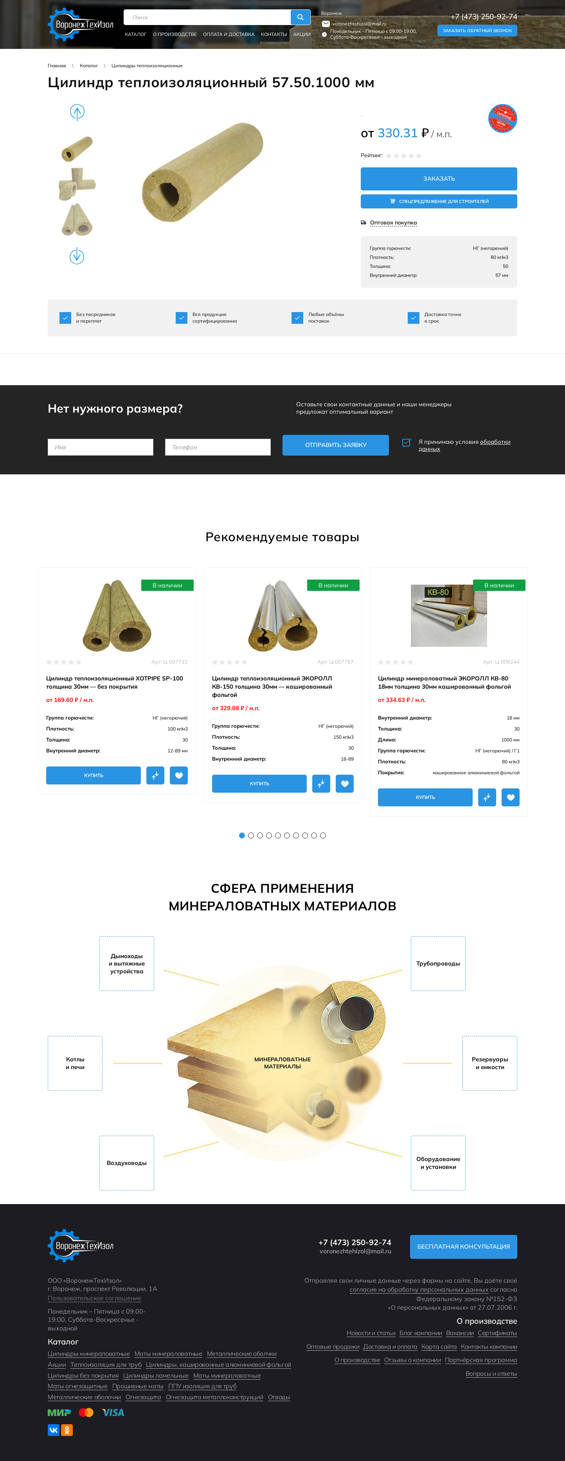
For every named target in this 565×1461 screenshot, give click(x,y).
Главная (57, 65)
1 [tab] (242, 835)
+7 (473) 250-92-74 (484, 17)
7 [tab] (296, 835)
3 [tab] (260, 835)
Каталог (136, 34)
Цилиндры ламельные (155, 1375)
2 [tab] (251, 835)
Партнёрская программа (481, 1360)
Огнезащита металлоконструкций (214, 1397)
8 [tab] (305, 835)
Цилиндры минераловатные (89, 1353)
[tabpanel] (117, 681)
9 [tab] (314, 835)
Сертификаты (497, 1333)
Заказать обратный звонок (477, 30)
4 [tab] (269, 835)
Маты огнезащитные (78, 1386)
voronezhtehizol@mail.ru (360, 24)
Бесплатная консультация (463, 1246)
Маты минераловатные (168, 1353)
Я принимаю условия (465, 445)
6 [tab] (287, 835)
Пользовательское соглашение (94, 1298)
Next (77, 255)
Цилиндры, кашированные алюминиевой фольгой (218, 1364)
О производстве (175, 34)
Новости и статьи (371, 1333)
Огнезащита (143, 1397)
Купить (93, 775)
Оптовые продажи (333, 1346)
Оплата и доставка (229, 34)
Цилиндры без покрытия (83, 1375)
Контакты (274, 34)
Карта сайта (439, 1346)
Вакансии (460, 1333)
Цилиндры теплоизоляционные (147, 65)
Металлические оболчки (242, 1353)
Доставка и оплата (390, 1346)
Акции (302, 34)
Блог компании (420, 1333)
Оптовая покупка (393, 222)
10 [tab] (323, 835)
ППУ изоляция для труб (202, 1386)
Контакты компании (489, 1346)
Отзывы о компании (412, 1360)
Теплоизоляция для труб (105, 1364)
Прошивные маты (138, 1386)
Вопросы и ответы (491, 1373)
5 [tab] (278, 835)
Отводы (279, 1397)
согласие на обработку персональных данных (419, 1289)
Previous (77, 112)
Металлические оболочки (84, 1397)
